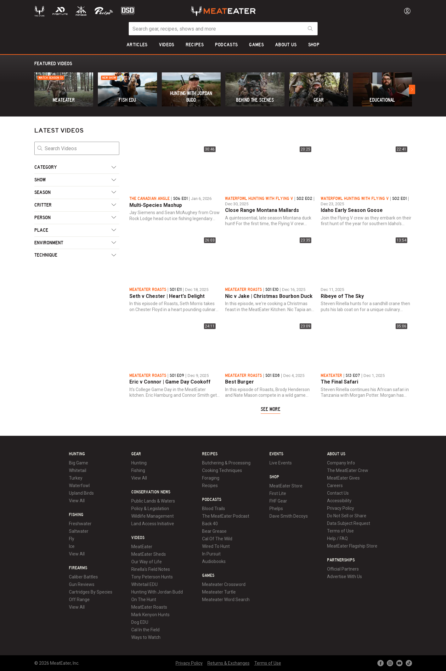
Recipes (209, 454)
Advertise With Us (344, 576)
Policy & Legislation (150, 508)
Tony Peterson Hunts (152, 576)
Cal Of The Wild (217, 538)
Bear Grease (214, 531)
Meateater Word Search (226, 599)
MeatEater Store (285, 485)
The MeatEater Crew (347, 470)
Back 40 (210, 523)
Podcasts (211, 499)
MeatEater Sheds (148, 554)
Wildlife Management (152, 516)
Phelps (276, 508)
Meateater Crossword (224, 584)
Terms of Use (340, 530)
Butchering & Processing (226, 462)
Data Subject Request (348, 523)
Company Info (341, 462)
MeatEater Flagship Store (352, 546)
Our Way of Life (146, 561)
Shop (274, 477)
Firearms (78, 568)
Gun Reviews (81, 584)
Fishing (76, 514)
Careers (335, 485)
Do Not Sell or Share (346, 515)
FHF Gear (278, 500)
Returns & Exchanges (228, 663)
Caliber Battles (83, 576)
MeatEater (331, 375)
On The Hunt (143, 599)
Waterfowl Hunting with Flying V (259, 198)
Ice (72, 546)
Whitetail (77, 470)
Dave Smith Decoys (288, 516)
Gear (136, 454)
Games (208, 575)
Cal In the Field (145, 629)
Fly (71, 538)
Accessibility (339, 500)
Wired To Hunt (216, 546)
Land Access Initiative (152, 523)
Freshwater (80, 523)
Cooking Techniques (222, 470)
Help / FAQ (337, 538)
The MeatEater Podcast (225, 516)
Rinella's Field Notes (150, 569)
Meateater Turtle (219, 591)
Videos (137, 537)
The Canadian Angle (149, 198)
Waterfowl (79, 485)
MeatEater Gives (343, 478)
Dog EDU (139, 622)
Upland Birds (81, 493)
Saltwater (78, 531)
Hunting (77, 454)
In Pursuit (211, 553)
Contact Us (338, 493)
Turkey (75, 478)
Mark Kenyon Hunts (150, 614)
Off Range (79, 599)
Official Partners (343, 568)
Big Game (78, 462)
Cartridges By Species (90, 591)
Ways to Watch (146, 637)
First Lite (277, 493)
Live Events (280, 462)
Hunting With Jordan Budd (157, 591)
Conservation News (150, 492)
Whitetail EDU (144, 584)
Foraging (210, 478)
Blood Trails (213, 508)
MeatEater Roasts (147, 289)
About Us (336, 454)
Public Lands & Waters (153, 500)
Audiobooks (214, 561)
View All (77, 500)
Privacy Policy (340, 508)
